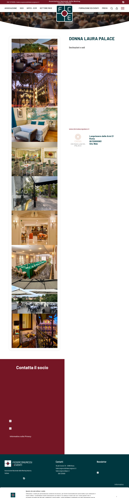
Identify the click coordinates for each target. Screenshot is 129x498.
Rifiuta (112, 491)
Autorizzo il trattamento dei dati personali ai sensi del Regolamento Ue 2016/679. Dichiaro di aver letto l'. (32, 432)
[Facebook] (105, 2)
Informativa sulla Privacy (20, 436)
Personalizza (112, 487)
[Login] (117, 8)
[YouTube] (120, 2)
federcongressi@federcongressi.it (27, 2)
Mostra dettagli (30, 494)
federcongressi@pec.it (62, 471)
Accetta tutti (112, 482)
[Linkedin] (116, 2)
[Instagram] (112, 2)
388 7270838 (10, 2)
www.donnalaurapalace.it (79, 129)
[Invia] (121, 467)
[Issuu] (123, 2)
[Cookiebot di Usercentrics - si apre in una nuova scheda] (13, 494)
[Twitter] (109, 2)
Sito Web (93, 144)
